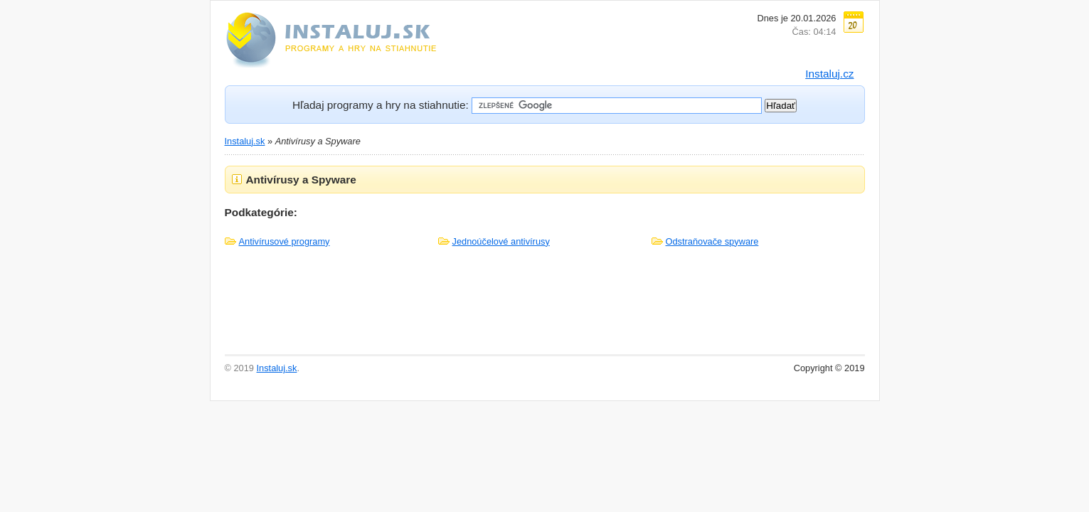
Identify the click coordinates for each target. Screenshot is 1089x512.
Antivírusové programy (284, 241)
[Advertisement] (545, 308)
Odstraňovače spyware (712, 241)
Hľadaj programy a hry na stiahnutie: (380, 105)
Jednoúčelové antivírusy (501, 241)
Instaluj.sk (245, 141)
